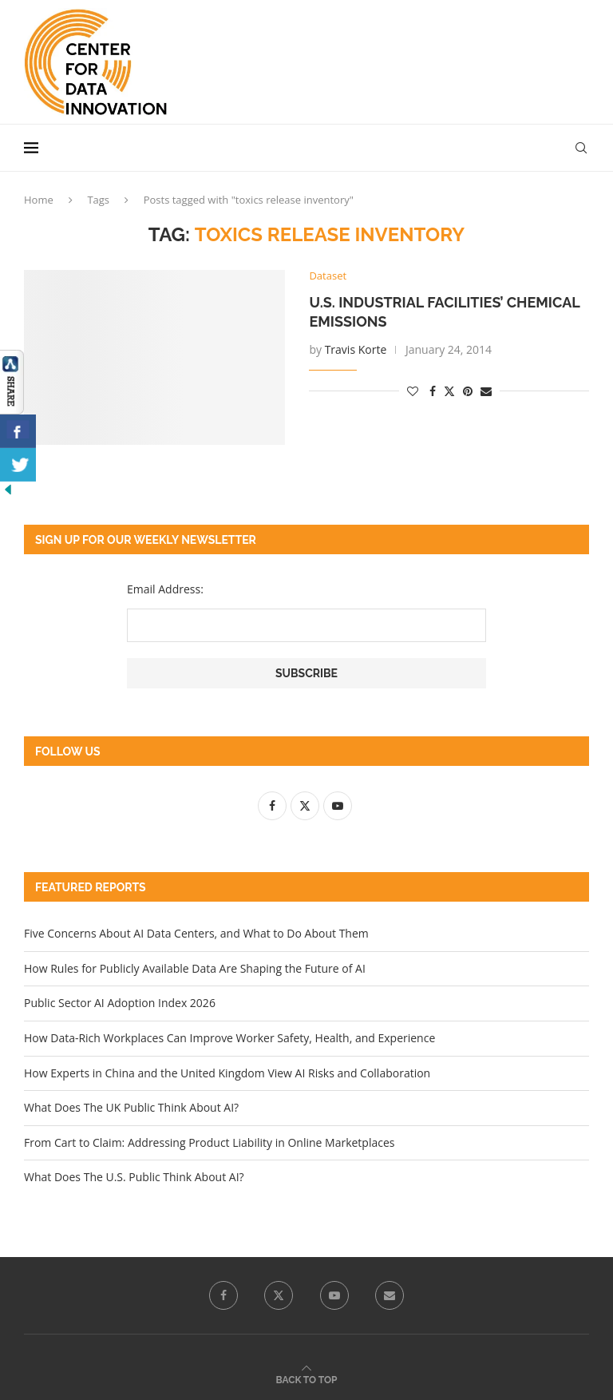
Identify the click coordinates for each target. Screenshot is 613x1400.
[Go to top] (307, 1378)
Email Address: (165, 589)
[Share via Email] (486, 391)
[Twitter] (278, 1295)
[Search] (581, 148)
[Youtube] (334, 1295)
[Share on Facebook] (432, 391)
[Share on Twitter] (449, 391)
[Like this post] (412, 391)
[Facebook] (223, 1295)
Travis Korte (356, 349)
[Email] (389, 1295)
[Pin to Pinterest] (468, 391)
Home (38, 199)
